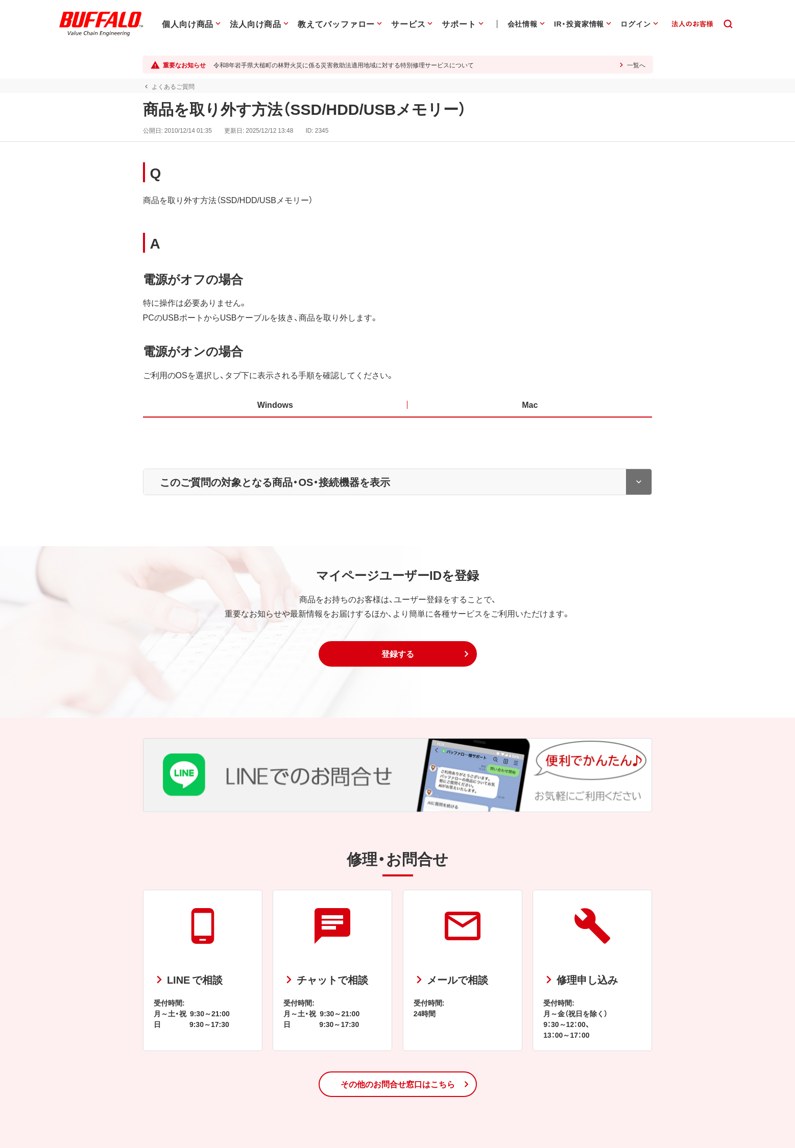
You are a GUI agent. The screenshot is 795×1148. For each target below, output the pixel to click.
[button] (398, 654)
